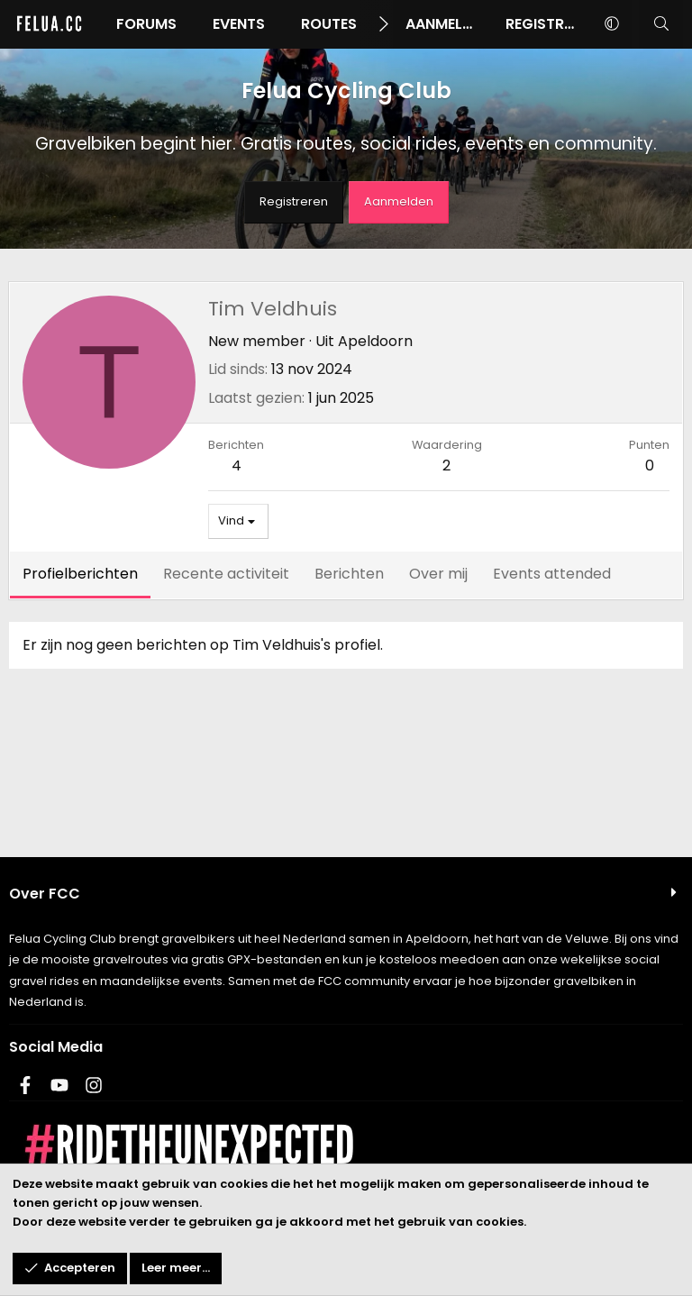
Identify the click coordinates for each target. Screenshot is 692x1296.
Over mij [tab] (438, 573)
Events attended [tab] (552, 573)
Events (239, 24)
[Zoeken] (661, 24)
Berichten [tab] (349, 573)
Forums (146, 24)
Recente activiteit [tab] (226, 573)
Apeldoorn (375, 341)
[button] (611, 24)
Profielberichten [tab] (80, 573)
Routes (329, 24)
